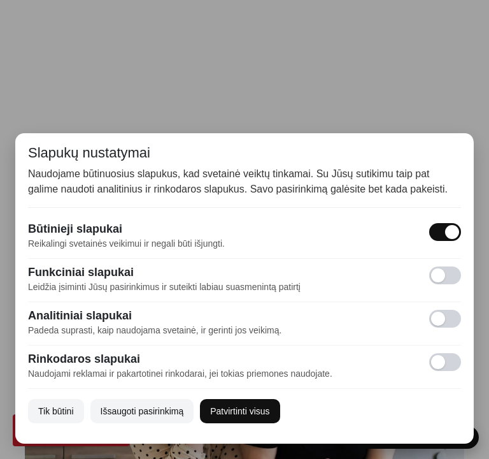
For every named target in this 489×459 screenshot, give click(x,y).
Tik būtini (56, 411)
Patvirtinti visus (239, 411)
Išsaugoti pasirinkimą (142, 411)
